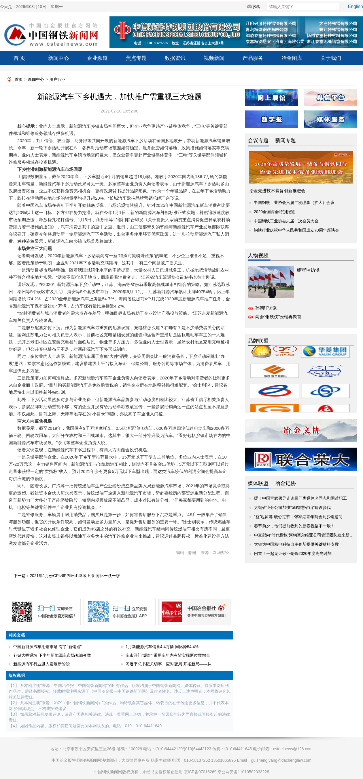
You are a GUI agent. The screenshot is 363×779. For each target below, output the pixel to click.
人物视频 (258, 255)
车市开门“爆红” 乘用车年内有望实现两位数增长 (168, 655)
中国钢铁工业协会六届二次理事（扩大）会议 (294, 202)
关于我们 (330, 58)
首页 (19, 79)
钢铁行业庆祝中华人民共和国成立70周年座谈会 (296, 230)
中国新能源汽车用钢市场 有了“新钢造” (47, 646)
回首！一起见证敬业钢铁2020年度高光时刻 (293, 553)
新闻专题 (285, 140)
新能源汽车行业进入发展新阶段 (41, 664)
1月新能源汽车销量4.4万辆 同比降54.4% (162, 646)
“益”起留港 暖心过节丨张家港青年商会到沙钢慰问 (298, 516)
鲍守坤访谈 (308, 270)
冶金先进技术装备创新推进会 (277, 190)
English (355, 6)
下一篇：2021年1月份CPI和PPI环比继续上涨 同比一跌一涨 (67, 575)
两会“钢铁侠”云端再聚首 (278, 316)
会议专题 (258, 140)
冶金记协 (285, 483)
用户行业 (57, 79)
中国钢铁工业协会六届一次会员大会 (286, 221)
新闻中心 (58, 58)
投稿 (246, 7)
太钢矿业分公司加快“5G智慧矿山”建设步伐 (292, 507)
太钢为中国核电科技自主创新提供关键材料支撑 (296, 544)
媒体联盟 (258, 483)
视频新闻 (214, 58)
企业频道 (97, 58)
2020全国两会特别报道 (274, 211)
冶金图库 (291, 58)
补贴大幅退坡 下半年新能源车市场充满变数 (52, 655)
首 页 (19, 58)
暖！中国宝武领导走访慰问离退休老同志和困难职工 (300, 498)
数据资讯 (175, 58)
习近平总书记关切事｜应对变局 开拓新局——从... (170, 664)
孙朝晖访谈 (266, 308)
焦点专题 (136, 58)
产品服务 (253, 58)
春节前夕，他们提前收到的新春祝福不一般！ (294, 526)
